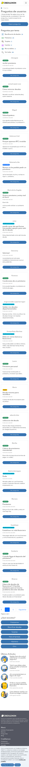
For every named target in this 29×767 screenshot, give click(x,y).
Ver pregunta (14, 75)
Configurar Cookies (7, 765)
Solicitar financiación (7, 730)
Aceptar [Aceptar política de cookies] (17, 765)
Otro (14, 646)
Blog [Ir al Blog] (2, 735)
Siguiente (22, 610)
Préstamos (14, 622)
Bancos (3, 732)
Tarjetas (14, 632)
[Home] (1, 8)
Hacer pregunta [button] (14, 24)
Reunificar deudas (14, 627)
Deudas (3, 745)
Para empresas (14, 637)
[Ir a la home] (8, 3)
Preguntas (4, 734)
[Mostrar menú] (26, 2)
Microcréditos (5, 743)
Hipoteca (14, 642)
